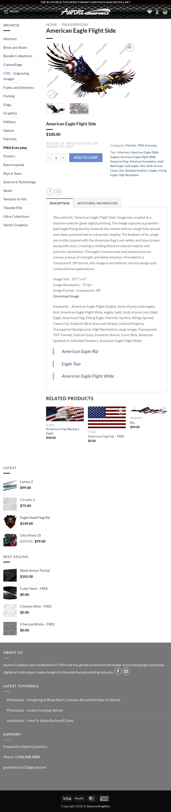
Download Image (66, 296)
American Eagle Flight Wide (138, 157)
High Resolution (129, 175)
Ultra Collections (16, 216)
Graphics (10, 113)
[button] (11, 11)
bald (160, 161)
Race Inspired (13, 165)
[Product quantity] (55, 157)
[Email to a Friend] (58, 191)
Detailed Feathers (136, 170)
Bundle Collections (17, 56)
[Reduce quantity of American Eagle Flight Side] (48, 157)
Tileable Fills (12, 208)
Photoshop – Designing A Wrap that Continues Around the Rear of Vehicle (63, 700)
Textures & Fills (14, 199)
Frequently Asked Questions (25, 746)
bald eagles (132, 166)
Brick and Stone (15, 47)
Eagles (153, 170)
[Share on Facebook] (50, 191)
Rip (132, 422)
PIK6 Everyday (15, 147)
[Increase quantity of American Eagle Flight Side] (63, 157)
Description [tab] (59, 203)
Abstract (10, 39)
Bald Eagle (117, 166)
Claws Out (117, 170)
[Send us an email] (126, 671)
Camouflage (12, 64)
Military (9, 122)
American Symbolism (143, 161)
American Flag (119, 161)
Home (51, 24)
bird (142, 166)
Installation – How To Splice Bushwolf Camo (40, 720)
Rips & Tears (12, 173)
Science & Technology (19, 182)
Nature (8, 130)
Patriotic (10, 139)
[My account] (157, 12)
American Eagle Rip (79, 351)
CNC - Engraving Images (16, 76)
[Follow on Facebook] (118, 671)
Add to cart (86, 157)
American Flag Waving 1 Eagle (62, 431)
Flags (7, 104)
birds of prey (154, 166)
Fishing (8, 96)
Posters (9, 156)
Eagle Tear (71, 363)
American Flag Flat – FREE (106, 436)
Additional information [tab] (97, 203)
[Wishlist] (149, 12)
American (123, 152)
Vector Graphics (15, 225)
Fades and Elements (18, 87)
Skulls (7, 190)
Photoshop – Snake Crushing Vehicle (35, 710)
